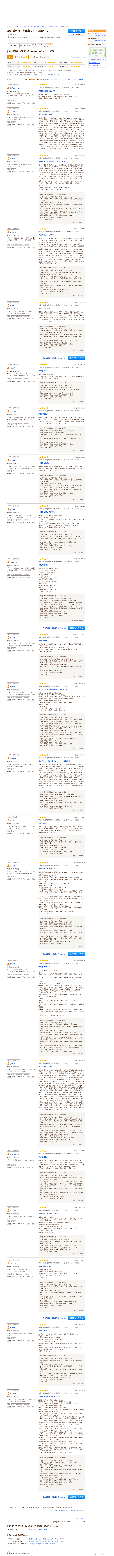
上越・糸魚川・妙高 (24, 26)
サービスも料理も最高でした (49, 1396)
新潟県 (16, 26)
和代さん (12, 1328)
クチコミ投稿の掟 (50, 74)
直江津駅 (52, 1543)
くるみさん (13, 758)
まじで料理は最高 (45, 114)
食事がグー (42, 371)
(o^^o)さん (13, 1064)
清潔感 (80, 79)
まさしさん (13, 866)
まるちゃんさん (14, 1154)
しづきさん (13, 232)
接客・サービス (72, 79)
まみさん (12, 460)
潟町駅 (62, 1541)
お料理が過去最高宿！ (46, 512)
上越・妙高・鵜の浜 (35, 26)
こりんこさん (14, 1211)
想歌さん (12, 964)
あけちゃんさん (14, 687)
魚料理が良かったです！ (47, 91)
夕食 (64, 79)
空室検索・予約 (76, 31)
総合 (48, 79)
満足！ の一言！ (45, 308)
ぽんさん (12, 368)
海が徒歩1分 (43, 1157)
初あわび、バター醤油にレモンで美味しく (54, 761)
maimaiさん (13, 562)
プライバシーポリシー (101, 1554)
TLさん (12, 305)
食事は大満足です (45, 1330)
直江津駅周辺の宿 (93, 65)
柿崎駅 (47, 1543)
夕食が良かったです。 (46, 235)
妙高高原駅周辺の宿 (94, 63)
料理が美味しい (44, 414)
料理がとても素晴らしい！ (48, 1213)
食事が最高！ (43, 640)
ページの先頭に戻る (79, 1518)
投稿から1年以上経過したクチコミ (39, 1529)
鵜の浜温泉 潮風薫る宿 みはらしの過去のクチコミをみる (68, 1510)
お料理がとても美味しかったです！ (51, 161)
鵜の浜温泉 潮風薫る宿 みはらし (50, 26)
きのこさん (13, 158)
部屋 (52, 79)
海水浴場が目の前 (45, 1066)
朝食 (60, 79)
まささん (12, 820)
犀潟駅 (42, 1543)
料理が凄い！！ (44, 967)
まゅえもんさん (14, 637)
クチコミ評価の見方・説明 (78, 57)
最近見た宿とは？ (101, 40)
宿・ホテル (10, 26)
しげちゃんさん (14, 88)
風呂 (56, 79)
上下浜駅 (36, 1543)
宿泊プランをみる (76, 358)
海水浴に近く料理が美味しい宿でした (52, 689)
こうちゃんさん (14, 111)
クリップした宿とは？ (100, 35)
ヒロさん (12, 509)
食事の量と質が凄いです (47, 869)
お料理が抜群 (43, 463)
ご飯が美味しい (44, 565)
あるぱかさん (14, 1393)
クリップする (76, 35)
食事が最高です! (44, 1266)
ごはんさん (13, 1263)
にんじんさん (14, 411)
